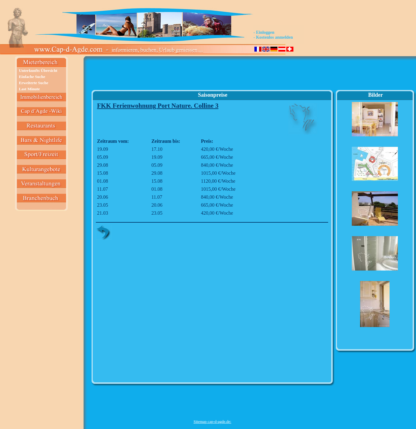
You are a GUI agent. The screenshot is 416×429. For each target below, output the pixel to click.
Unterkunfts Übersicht (38, 70)
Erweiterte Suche (33, 82)
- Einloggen (263, 32)
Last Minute (29, 89)
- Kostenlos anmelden (273, 37)
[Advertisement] (212, 75)
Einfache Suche (32, 76)
